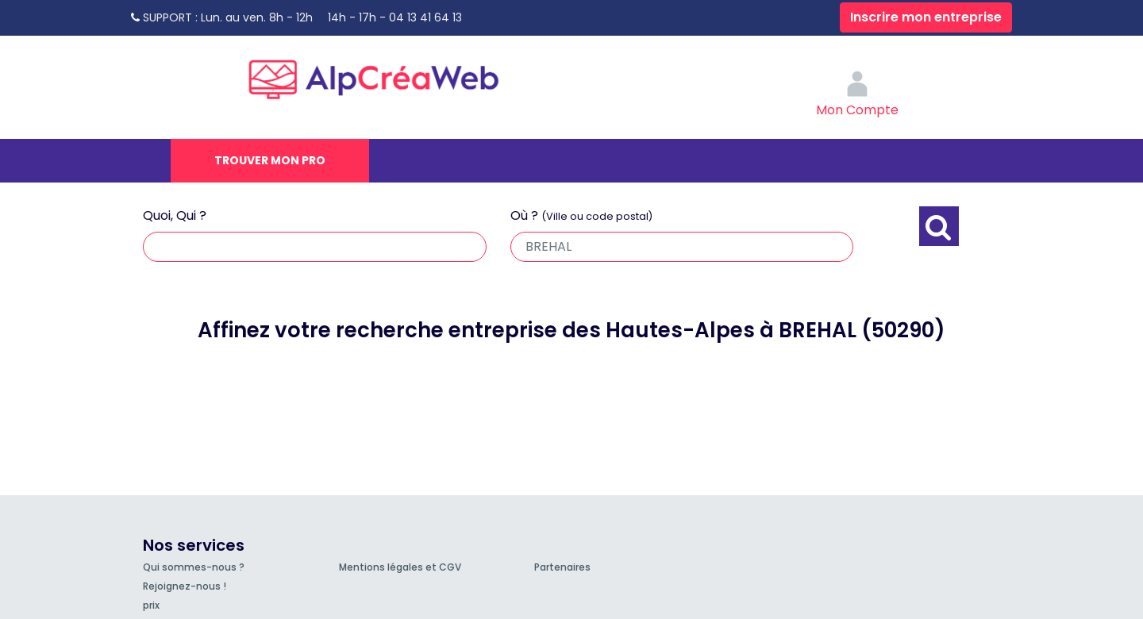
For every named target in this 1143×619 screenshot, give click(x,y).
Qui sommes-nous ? (193, 567)
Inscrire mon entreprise (926, 17)
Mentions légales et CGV (400, 567)
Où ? (581, 215)
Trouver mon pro (269, 160)
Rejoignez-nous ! (184, 586)
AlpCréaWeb (387, 75)
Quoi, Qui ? (174, 215)
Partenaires (562, 567)
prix (151, 605)
